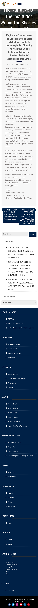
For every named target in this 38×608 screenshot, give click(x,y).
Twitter (10, 493)
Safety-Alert (12, 447)
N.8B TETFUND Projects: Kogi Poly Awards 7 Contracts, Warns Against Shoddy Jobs (11, 215)
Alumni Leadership (14, 421)
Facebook (11, 497)
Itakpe (10, 544)
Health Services (13, 451)
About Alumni (12, 404)
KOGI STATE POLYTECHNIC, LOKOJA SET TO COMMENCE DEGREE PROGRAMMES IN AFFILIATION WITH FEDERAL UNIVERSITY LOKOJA (20, 268)
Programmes (12, 383)
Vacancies (11, 472)
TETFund (11, 319)
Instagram (11, 506)
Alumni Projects (13, 417)
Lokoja (10, 539)
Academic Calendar (14, 344)
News (10, 523)
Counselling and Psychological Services (21, 456)
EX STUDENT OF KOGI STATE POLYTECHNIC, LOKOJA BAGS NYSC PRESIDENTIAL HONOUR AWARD (21, 284)
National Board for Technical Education (21, 328)
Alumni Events (12, 413)
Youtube (10, 502)
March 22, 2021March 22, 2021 (19, 64)
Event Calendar (13, 349)
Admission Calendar (14, 353)
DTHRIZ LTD (19, 601)
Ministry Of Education (15, 323)
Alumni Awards (13, 408)
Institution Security (14, 442)
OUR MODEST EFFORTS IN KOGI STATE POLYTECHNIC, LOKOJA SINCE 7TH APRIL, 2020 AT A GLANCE (27, 216)
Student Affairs (13, 374)
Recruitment (12, 357)
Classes (10, 387)
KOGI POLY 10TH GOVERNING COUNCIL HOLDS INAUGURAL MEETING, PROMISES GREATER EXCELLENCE (21, 253)
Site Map (11, 590)
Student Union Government (17, 378)
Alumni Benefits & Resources (17, 426)
